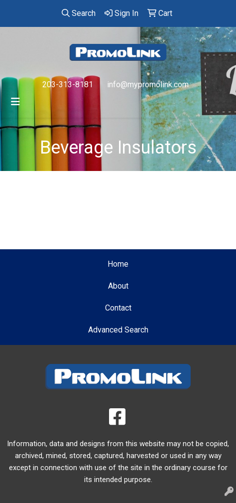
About (118, 286)
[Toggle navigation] (15, 102)
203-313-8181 (67, 84)
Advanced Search (118, 330)
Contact (118, 308)
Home (118, 264)
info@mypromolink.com (148, 84)
